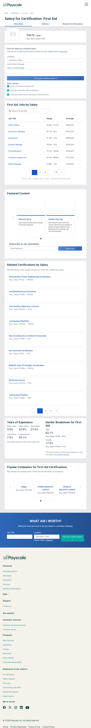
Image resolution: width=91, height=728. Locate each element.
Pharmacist (13, 138)
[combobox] (45, 60)
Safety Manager (14, 164)
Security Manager (15, 144)
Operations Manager (16, 131)
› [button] (78, 217)
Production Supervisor (17, 157)
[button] (18, 23)
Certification (15, 13)
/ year (38, 36)
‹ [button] (13, 217)
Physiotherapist (14, 151)
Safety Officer (14, 125)
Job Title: (11, 532)
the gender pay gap (62, 455)
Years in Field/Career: (16, 68)
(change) (21, 64)
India (6, 13)
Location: (10, 57)
